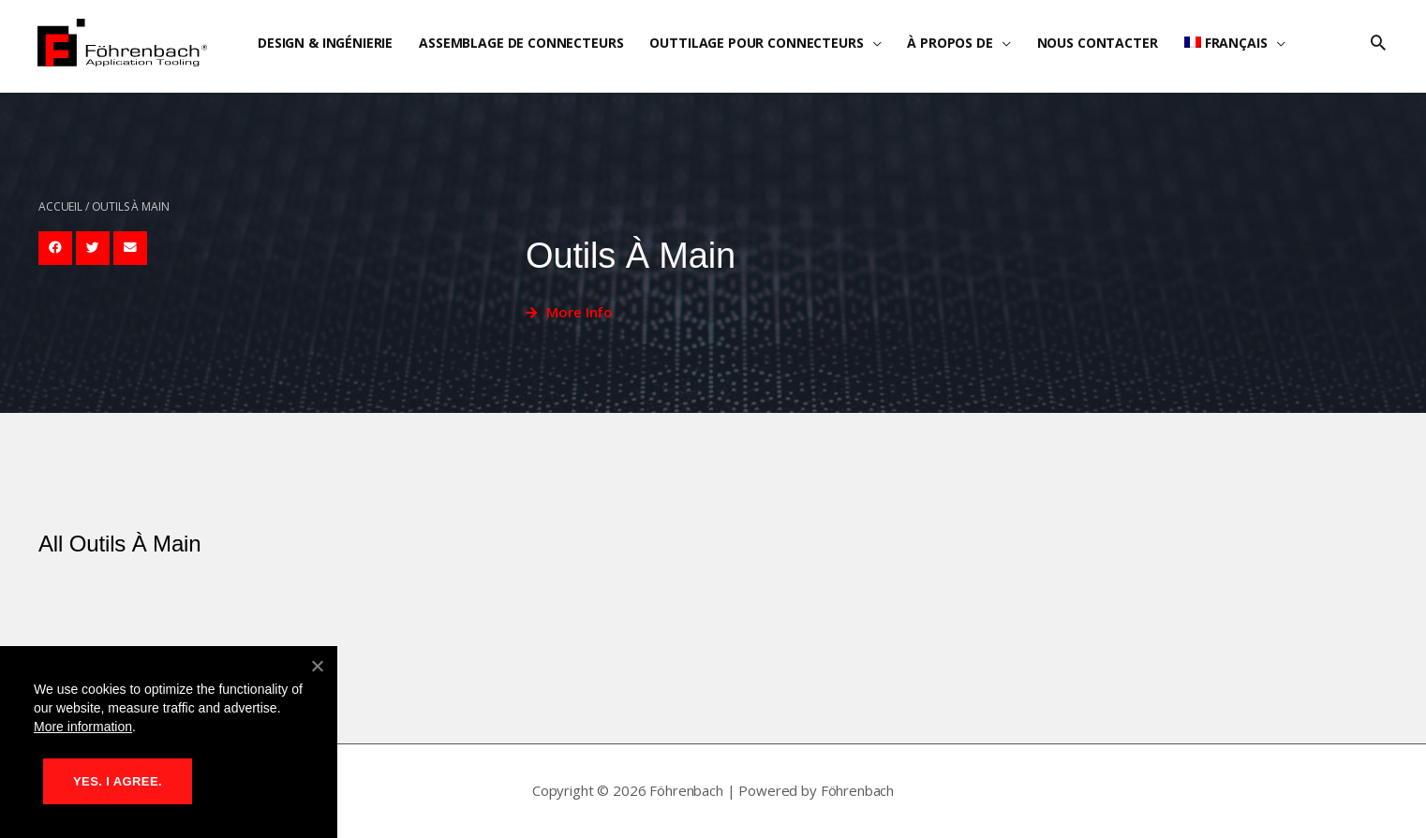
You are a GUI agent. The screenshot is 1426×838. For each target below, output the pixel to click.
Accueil (60, 206)
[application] (873, 42)
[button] (1378, 43)
